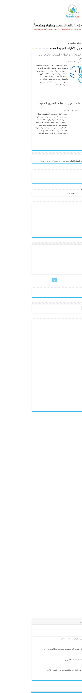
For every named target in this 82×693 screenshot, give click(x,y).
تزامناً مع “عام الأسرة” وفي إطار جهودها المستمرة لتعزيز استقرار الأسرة (40, 670)
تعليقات (60, 623)
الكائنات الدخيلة (71, 39)
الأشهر (69, 623)
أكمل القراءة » (72, 89)
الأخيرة (77, 623)
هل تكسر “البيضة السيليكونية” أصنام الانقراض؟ (49, 660)
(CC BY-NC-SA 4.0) (16, 161)
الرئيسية (78, 43)
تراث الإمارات (49, 62)
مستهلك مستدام (48, 110)
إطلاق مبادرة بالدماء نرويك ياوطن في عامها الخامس (47, 638)
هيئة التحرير (74, 62)
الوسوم (51, 623)
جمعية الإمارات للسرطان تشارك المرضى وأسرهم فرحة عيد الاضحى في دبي (39, 649)
